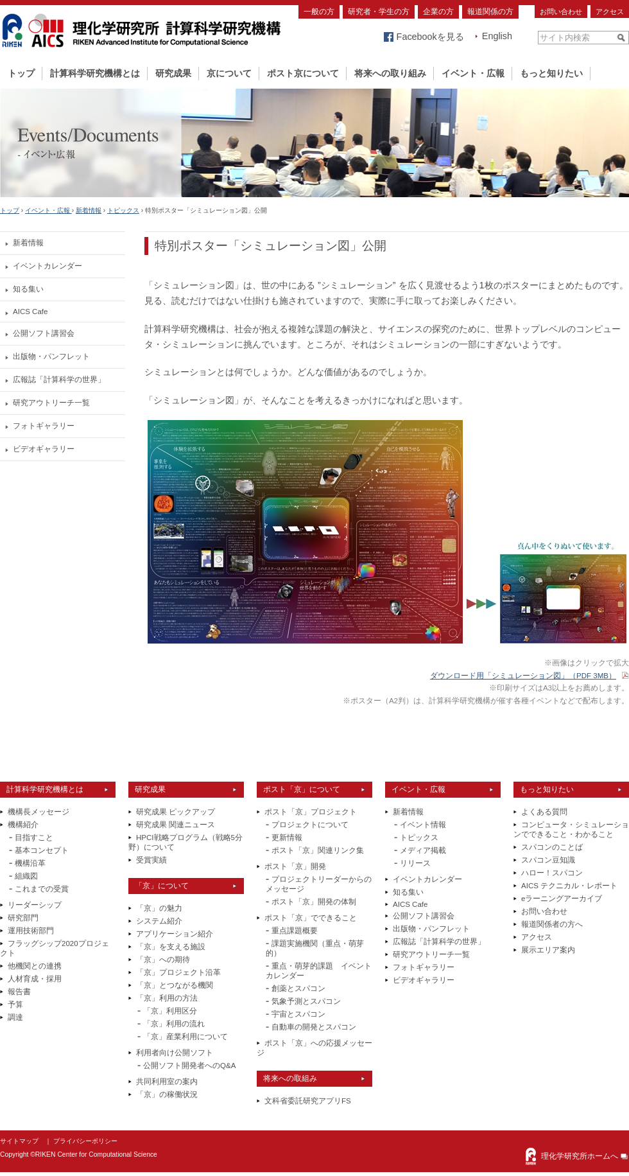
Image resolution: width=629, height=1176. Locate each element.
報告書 (19, 992)
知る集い (28, 289)
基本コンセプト (42, 850)
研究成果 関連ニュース (175, 825)
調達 (15, 1017)
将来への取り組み (390, 73)
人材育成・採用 (35, 979)
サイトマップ (19, 1141)
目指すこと (34, 837)
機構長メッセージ (38, 812)
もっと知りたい (551, 73)
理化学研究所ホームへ (579, 1156)
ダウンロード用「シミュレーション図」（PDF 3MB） (523, 676)
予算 (15, 1004)
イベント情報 (423, 825)
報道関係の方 (490, 11)
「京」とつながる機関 (174, 985)
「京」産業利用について (185, 1036)
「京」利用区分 (170, 1011)
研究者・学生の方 (378, 11)
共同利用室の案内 (167, 1081)
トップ (21, 73)
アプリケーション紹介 (174, 934)
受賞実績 (151, 860)
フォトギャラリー (43, 426)
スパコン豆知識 (548, 860)
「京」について (162, 886)
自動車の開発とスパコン (313, 1027)
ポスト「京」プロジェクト (310, 812)
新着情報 (88, 210)
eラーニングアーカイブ (561, 898)
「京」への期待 (163, 959)
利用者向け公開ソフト (174, 1053)
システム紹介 (159, 921)
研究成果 (173, 73)
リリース (415, 863)
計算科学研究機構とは (95, 73)
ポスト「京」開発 (295, 866)
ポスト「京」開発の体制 (313, 902)
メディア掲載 (423, 850)
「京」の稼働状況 (167, 1094)
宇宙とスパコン (298, 1014)
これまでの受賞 (42, 889)
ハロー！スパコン (552, 873)
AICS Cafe (30, 311)
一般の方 (319, 11)
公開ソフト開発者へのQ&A (189, 1065)
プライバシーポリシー (85, 1141)
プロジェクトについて (310, 825)
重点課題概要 (294, 931)
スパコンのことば (552, 847)
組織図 (26, 876)
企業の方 (438, 11)
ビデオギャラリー (43, 449)
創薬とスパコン (298, 988)
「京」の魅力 (159, 908)
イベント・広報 (473, 73)
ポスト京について (303, 73)
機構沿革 (30, 863)
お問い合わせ (561, 11)
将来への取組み (290, 1078)
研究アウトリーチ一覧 (51, 403)
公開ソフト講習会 (43, 333)
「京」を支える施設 (170, 947)
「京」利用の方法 (167, 998)
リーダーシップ (35, 905)
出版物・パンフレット (51, 356)
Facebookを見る (430, 36)
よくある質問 (544, 812)
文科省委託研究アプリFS (307, 1101)
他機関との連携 (35, 966)
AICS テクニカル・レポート (569, 886)
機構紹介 (23, 825)
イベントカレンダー (47, 266)
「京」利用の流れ (174, 1024)
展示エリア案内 (548, 950)
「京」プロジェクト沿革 (178, 972)
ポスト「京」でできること (310, 918)
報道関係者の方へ (552, 924)
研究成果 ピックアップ (175, 812)
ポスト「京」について (301, 789)
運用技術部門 (31, 931)
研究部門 (23, 918)
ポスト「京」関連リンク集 (317, 850)
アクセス (610, 11)
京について (229, 73)
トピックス (123, 210)
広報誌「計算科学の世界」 (59, 379)
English (497, 36)
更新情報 (286, 837)
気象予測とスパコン (306, 1001)
